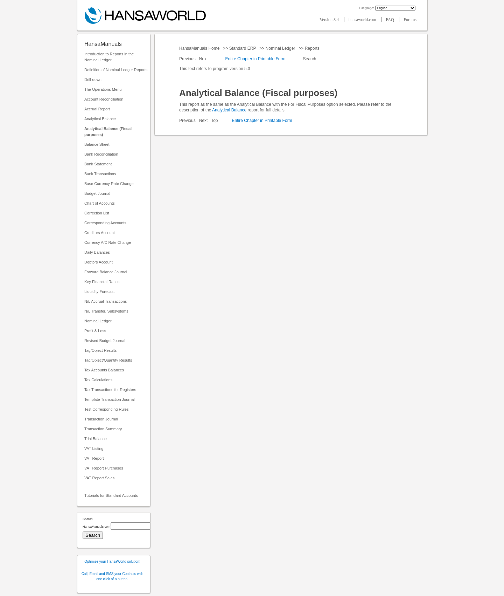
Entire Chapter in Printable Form (255, 58)
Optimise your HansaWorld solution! (112, 561)
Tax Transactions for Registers (110, 390)
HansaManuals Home (200, 48)
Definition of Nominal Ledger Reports (115, 70)
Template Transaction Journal (109, 399)
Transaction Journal (101, 419)
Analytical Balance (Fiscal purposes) (108, 131)
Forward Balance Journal (105, 272)
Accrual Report (97, 109)
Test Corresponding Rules (106, 409)
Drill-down (93, 79)
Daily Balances (97, 252)
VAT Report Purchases (103, 468)
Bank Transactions (100, 174)
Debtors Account (98, 262)
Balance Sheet (97, 144)
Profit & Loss (95, 331)
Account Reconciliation (103, 99)
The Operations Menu (102, 89)
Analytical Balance (100, 119)
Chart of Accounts (99, 203)
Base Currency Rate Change (109, 183)
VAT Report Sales (99, 478)
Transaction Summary (103, 429)
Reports (312, 48)
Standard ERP (242, 48)
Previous (188, 58)
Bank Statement (98, 164)
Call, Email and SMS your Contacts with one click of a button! (113, 576)
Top (214, 120)
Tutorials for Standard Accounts (111, 495)
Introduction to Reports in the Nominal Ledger (109, 57)
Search (309, 58)
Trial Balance (95, 439)
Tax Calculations (98, 380)
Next (204, 58)
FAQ (390, 19)
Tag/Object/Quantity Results (108, 360)
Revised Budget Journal (104, 340)
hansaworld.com (363, 19)
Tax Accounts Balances (104, 370)
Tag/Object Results (100, 350)
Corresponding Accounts (105, 223)
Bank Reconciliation (101, 154)
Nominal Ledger (98, 321)
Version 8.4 (330, 19)
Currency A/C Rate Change (107, 242)
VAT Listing (93, 448)
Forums (410, 19)
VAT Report (94, 458)
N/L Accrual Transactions (105, 301)
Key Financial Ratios (101, 282)
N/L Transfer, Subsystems (106, 311)
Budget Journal (97, 193)
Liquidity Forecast (99, 291)
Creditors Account (99, 233)
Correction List (96, 213)
